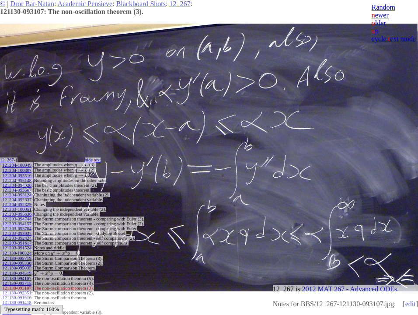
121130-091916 (16, 297)
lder (379, 23)
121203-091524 (16, 247)
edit (410, 304)
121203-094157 (16, 223)
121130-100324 (16, 253)
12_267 (179, 3)
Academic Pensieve (84, 3)
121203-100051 (16, 209)
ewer (380, 15)
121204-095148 (16, 180)
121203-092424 (16, 238)
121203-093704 (16, 228)
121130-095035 (16, 268)
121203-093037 (16, 233)
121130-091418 (16, 302)
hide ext (93, 160)
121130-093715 (16, 283)
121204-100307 (16, 170)
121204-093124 (16, 194)
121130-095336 (16, 263)
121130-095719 (16, 258)
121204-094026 (16, 185)
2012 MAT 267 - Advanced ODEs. (350, 289)
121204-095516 (16, 175)
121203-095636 (16, 214)
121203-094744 (16, 219)
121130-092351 (16, 292)
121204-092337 (16, 199)
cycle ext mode (394, 38)
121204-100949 (16, 165)
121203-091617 (16, 243)
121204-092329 (16, 204)
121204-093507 (16, 190)
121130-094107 (16, 278)
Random (383, 7)
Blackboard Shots (141, 3)
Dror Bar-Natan (32, 3)
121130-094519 (16, 273)
